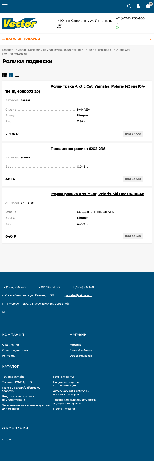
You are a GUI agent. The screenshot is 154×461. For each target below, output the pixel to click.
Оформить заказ (81, 355)
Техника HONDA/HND (17, 382)
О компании (10, 344)
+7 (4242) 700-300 (130, 18)
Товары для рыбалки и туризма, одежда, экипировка (74, 401)
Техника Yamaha (13, 376)
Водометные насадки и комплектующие (18, 398)
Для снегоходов (100, 49)
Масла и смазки (64, 408)
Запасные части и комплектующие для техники (50, 49)
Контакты (8, 355)
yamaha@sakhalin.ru (78, 295)
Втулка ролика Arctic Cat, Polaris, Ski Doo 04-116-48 (97, 194)
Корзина (75, 344)
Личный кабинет (81, 350)
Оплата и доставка (15, 350)
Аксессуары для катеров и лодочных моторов (71, 392)
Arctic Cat (123, 49)
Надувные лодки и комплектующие (66, 383)
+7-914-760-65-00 (48, 287)
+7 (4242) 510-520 (82, 287)
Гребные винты (63, 376)
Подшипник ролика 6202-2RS (78, 149)
